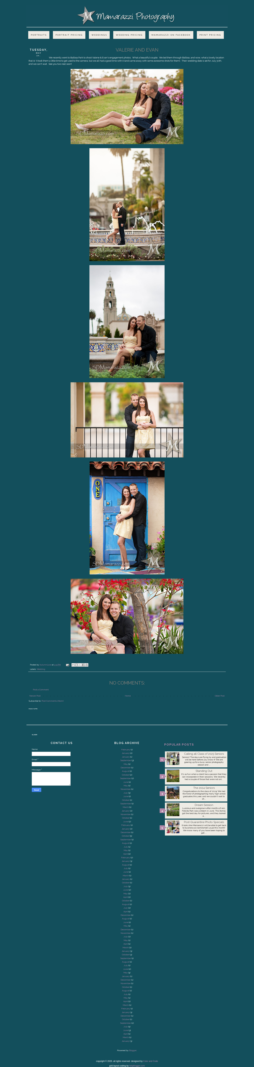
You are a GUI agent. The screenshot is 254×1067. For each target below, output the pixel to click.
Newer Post (35, 696)
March (126, 807)
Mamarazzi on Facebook (171, 35)
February (125, 749)
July (125, 793)
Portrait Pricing (69, 35)
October (125, 775)
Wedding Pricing (129, 35)
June (125, 782)
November (126, 789)
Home (128, 696)
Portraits (39, 35)
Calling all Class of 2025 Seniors (204, 753)
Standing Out (204, 771)
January (125, 753)
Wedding (41, 669)
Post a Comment (41, 689)
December (126, 767)
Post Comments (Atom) (53, 701)
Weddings (99, 35)
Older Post (220, 696)
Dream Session (204, 805)
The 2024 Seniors (204, 787)
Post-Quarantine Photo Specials (204, 822)
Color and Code (150, 1061)
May (126, 764)
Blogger (132, 1050)
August (125, 771)
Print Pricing (210, 35)
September (125, 760)
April (125, 854)
